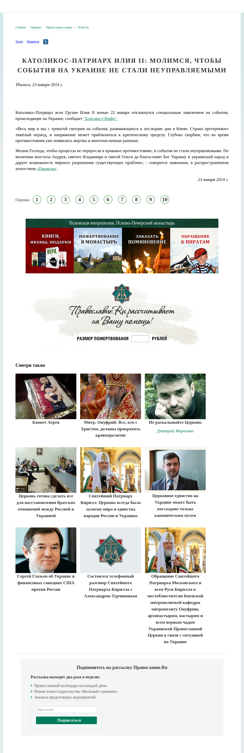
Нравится (33, 41)
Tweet (19, 41)
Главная (20, 27)
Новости (83, 27)
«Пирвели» (47, 168)
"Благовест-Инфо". (100, 118)
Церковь (35, 27)
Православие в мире (59, 27)
